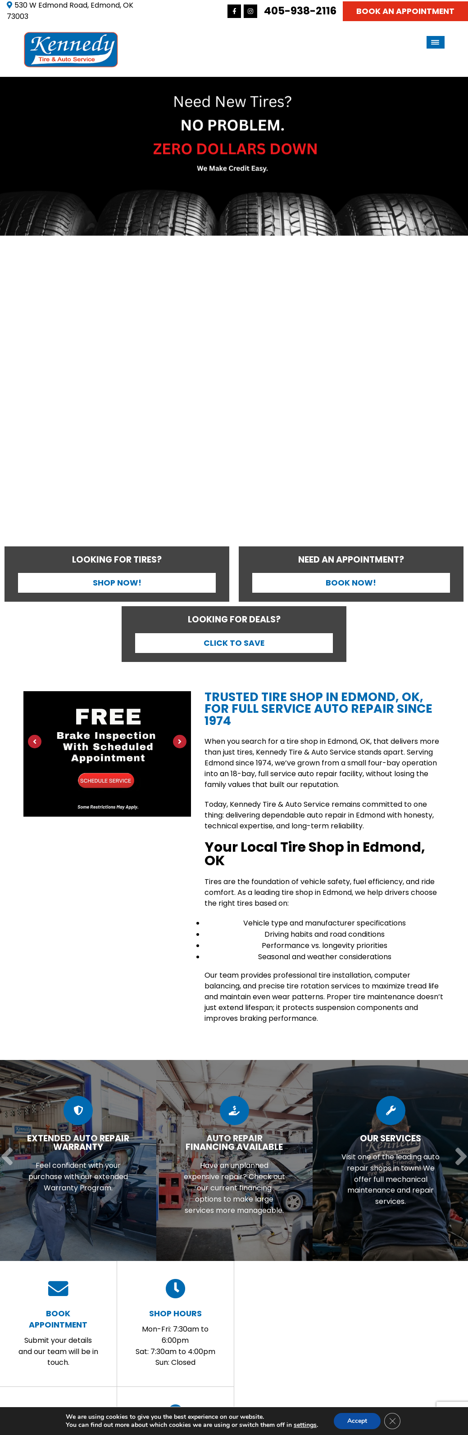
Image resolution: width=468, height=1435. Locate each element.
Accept (357, 1421)
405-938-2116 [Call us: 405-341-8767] (300, 11)
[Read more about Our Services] (387, 1160)
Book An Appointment (405, 11)
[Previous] (9, 313)
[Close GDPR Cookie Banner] (392, 1421)
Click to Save (234, 643)
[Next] (459, 313)
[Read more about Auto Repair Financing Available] (231, 1160)
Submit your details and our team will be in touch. (58, 1323)
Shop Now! (117, 582)
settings (305, 1425)
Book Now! (351, 582)
